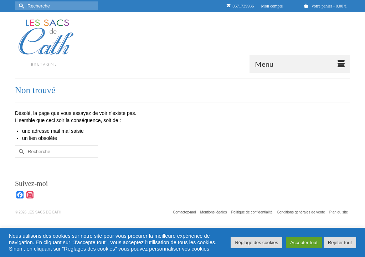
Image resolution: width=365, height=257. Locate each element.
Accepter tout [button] (304, 242)
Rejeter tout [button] (340, 242)
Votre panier (325, 6)
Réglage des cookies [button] (256, 242)
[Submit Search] (20, 5)
